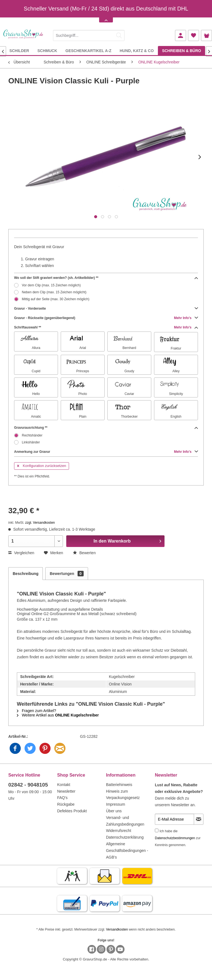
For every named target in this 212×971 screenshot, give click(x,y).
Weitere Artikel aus (58, 715)
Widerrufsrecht (118, 830)
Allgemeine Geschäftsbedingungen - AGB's (127, 850)
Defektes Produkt (72, 811)
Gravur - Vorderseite (106, 308)
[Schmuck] (47, 50)
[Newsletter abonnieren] (198, 819)
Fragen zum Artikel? (36, 710)
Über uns (114, 811)
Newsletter (66, 791)
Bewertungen (66, 573)
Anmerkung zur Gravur (106, 451)
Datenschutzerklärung (125, 837)
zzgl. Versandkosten (40, 523)
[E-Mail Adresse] (174, 819)
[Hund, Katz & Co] (136, 50)
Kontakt (63, 784)
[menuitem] (88, 34)
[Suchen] (118, 35)
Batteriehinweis (119, 784)
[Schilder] (19, 50)
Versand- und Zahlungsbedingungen (125, 820)
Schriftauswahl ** (106, 327)
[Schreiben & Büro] (181, 50)
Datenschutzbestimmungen (175, 838)
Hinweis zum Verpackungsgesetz (123, 794)
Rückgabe (66, 804)
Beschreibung (25, 573)
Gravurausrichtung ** (106, 427)
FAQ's (62, 797)
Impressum (115, 804)
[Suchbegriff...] (88, 35)
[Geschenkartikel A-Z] (88, 50)
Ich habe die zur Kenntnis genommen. (177, 838)
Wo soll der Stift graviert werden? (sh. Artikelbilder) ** (106, 277)
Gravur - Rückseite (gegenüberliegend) (106, 318)
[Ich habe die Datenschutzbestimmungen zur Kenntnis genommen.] (156, 830)
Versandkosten (117, 929)
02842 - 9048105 (28, 785)
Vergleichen (21, 553)
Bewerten (84, 553)
